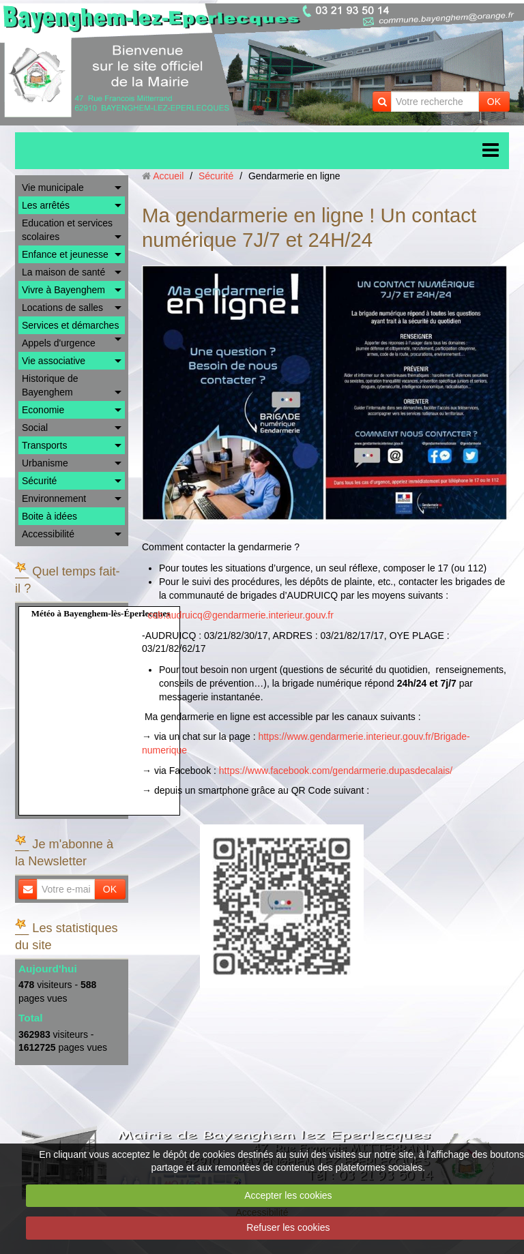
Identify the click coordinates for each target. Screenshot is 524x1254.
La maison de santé (63, 272)
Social (35, 427)
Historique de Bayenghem (50, 385)
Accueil (168, 175)
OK (494, 101)
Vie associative (53, 360)
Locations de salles (62, 307)
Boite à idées (49, 516)
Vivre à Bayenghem (63, 289)
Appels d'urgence (59, 343)
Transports (44, 445)
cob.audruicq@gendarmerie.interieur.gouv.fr (241, 615)
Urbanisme (45, 463)
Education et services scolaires (67, 230)
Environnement (54, 498)
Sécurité (39, 480)
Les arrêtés (46, 205)
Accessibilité (48, 533)
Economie (43, 409)
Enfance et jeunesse (65, 254)
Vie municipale (53, 187)
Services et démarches (70, 325)
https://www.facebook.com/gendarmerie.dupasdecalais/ (335, 770)
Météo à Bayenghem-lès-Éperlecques (101, 613)
